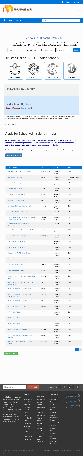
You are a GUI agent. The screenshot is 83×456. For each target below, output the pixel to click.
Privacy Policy (28, 450)
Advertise (72, 401)
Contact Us (13, 450)
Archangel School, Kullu (15, 188)
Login (68, 2)
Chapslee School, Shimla (15, 264)
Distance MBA (54, 423)
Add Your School (10, 353)
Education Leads (73, 396)
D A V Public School (14, 312)
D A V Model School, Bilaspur (17, 306)
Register (77, 2)
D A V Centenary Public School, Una (19, 300)
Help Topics (28, 436)
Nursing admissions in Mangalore (54, 417)
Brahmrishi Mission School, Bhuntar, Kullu (20, 230)
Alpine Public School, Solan (16, 183)
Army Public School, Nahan (16, 194)
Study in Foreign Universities (41, 404)
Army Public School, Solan (16, 200)
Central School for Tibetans (16, 241)
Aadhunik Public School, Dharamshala (19, 171)
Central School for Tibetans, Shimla (19, 253)
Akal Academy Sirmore (15, 177)
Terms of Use (8, 453)
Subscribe (33, 387)
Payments (27, 423)
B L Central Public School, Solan (17, 212)
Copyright (20, 450)
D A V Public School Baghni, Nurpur (19, 329)
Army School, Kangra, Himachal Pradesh (20, 206)
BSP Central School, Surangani (17, 236)
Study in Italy (41, 415)
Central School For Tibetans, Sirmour (19, 259)
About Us (6, 450)
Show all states (26, 108)
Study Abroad (41, 399)
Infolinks (27, 410)
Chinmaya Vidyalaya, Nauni (16, 270)
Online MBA (28, 439)
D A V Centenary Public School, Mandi (19, 288)
